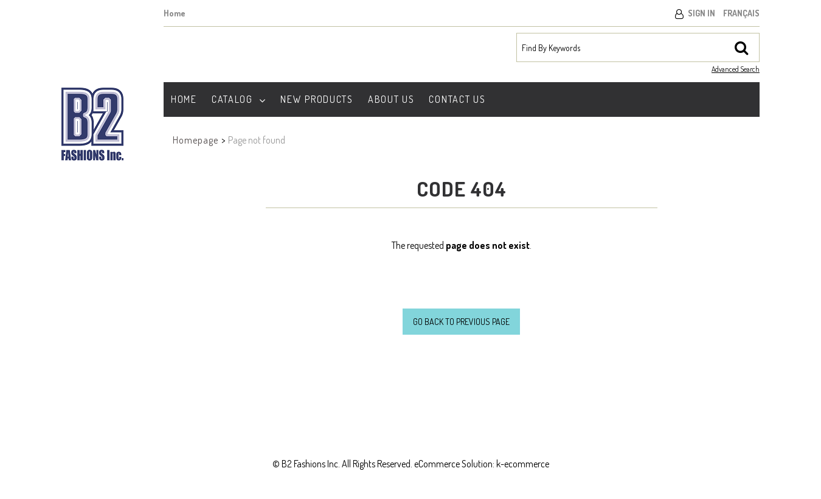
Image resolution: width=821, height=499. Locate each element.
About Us (391, 99)
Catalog (239, 99)
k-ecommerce (522, 464)
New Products (316, 99)
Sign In (701, 13)
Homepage (195, 140)
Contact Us (457, 99)
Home (174, 13)
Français (741, 13)
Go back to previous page (461, 321)
